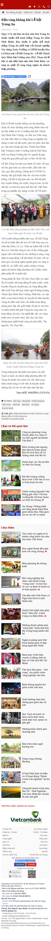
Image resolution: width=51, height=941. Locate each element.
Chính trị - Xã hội (32, 12)
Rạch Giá (16, 404)
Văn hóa (44, 842)
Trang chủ (7, 829)
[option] (25, 817)
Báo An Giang (7, 408)
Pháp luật (43, 838)
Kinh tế (5, 835)
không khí (26, 401)
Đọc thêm (8, 527)
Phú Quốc (25, 404)
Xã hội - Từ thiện (40, 832)
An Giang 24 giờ (14, 12)
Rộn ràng (17, 401)
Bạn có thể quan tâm (15, 426)
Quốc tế (5, 842)
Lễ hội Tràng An (38, 401)
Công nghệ (7, 838)
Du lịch (45, 851)
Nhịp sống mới (8, 848)
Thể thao (6, 845)
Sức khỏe (43, 845)
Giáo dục (44, 835)
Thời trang (7, 851)
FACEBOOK (19, 864)
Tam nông (43, 848)
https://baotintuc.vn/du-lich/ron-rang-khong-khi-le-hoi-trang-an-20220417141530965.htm (25, 416)
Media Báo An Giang (39, 854)
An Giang (35, 404)
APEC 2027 (6, 404)
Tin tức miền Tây (9, 854)
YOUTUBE (31, 864)
